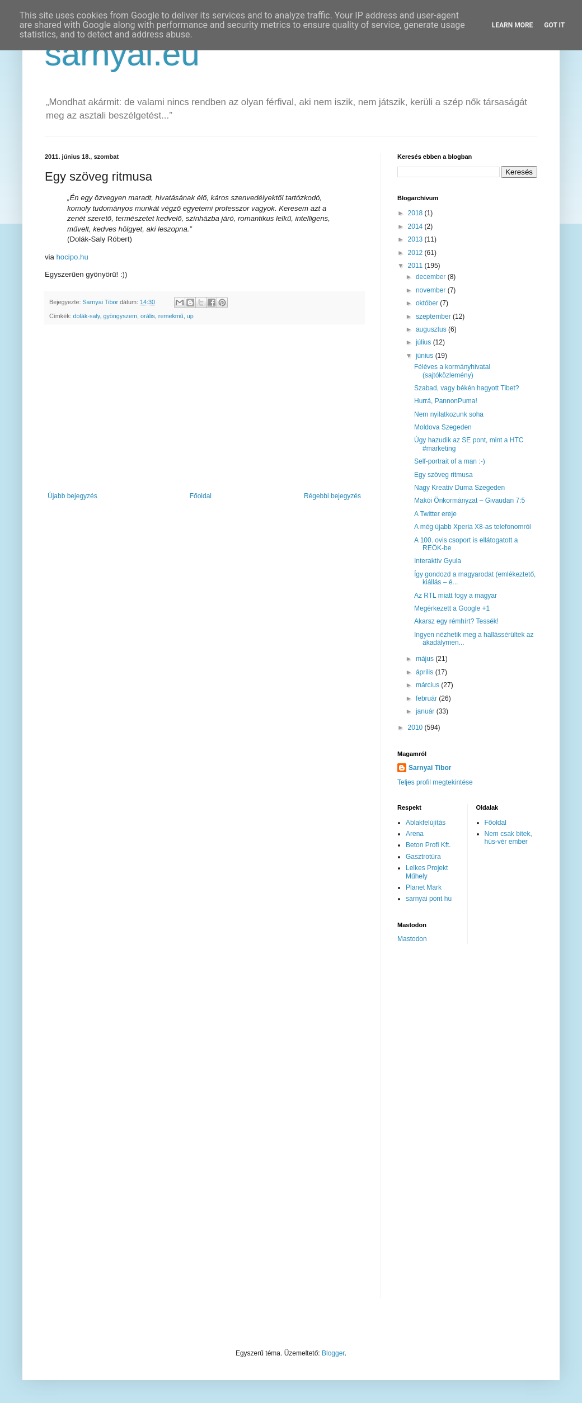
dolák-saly (86, 316)
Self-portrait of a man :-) (449, 461)
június (425, 356)
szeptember (434, 316)
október (428, 303)
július (424, 342)
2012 (416, 253)
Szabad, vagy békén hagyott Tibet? (466, 388)
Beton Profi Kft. (428, 845)
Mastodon (412, 939)
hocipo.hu (72, 257)
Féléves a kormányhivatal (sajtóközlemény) (452, 371)
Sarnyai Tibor (430, 768)
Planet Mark (424, 887)
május (425, 659)
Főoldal (201, 496)
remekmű (171, 316)
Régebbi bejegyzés (332, 496)
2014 (416, 226)
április (425, 672)
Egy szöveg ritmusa (443, 475)
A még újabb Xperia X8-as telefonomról (472, 527)
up (190, 316)
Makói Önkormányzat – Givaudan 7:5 (469, 500)
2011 (416, 266)
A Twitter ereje (435, 514)
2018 (416, 213)
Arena (415, 834)
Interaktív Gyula (437, 561)
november (432, 290)
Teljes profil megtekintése (435, 782)
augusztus (432, 329)
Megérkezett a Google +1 (452, 608)
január (426, 711)
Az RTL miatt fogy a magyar (455, 595)
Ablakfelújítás (425, 822)
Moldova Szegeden (443, 427)
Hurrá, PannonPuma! (445, 401)
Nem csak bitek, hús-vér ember (508, 837)
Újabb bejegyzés (72, 496)
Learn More (512, 25)
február (427, 698)
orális (147, 316)
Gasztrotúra (423, 857)
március (428, 685)
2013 (416, 239)
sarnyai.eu (122, 54)
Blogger (333, 1353)
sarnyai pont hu (429, 899)
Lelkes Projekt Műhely (427, 872)
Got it (554, 25)
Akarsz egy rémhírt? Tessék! (456, 621)
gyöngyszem (120, 316)
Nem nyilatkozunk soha (449, 414)
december (432, 277)
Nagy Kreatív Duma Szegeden (459, 488)
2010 (416, 727)
